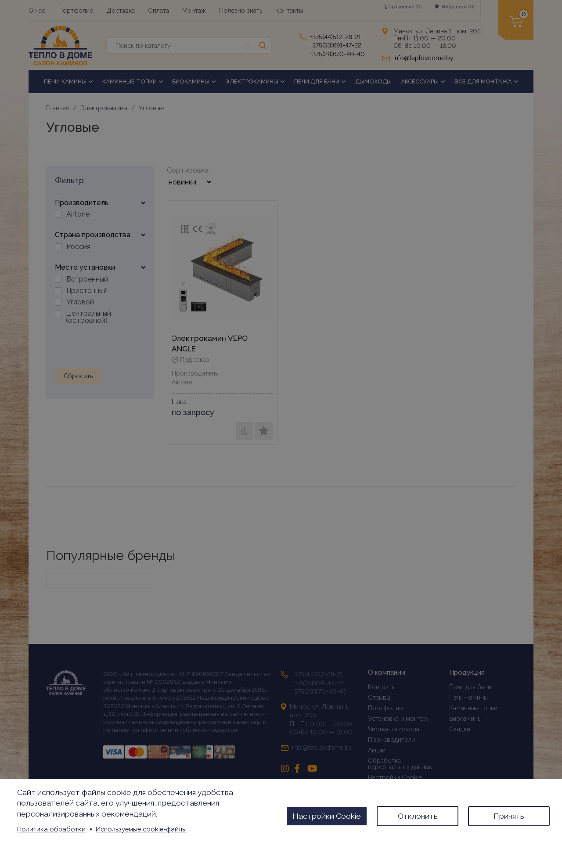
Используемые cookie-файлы (141, 829)
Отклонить (418, 816)
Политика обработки (51, 829)
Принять (509, 816)
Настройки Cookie (326, 816)
